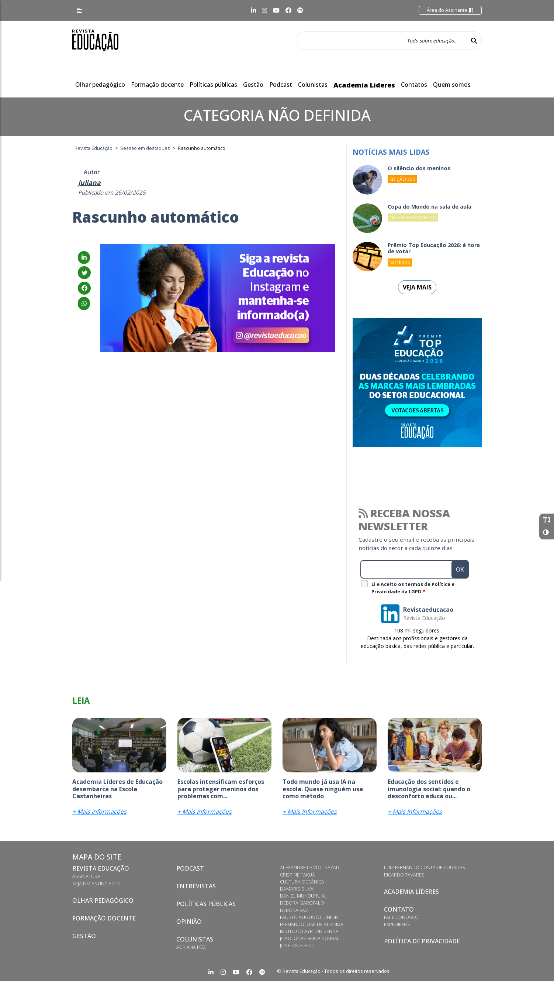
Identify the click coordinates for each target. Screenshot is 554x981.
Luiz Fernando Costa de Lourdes (424, 867)
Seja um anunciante (96, 883)
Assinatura (86, 876)
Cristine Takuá (297, 874)
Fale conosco (401, 917)
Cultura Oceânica (302, 881)
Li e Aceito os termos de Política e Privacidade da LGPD (412, 588)
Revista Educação (100, 868)
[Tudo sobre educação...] (382, 40)
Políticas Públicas (206, 904)
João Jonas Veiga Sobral (310, 938)
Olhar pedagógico (100, 84)
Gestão (253, 84)
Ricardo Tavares (404, 874)
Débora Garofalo (302, 902)
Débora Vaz (294, 910)
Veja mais (417, 287)
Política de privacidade (422, 941)
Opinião (189, 921)
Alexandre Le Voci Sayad (309, 867)
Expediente (397, 924)
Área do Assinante (450, 10)
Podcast (280, 84)
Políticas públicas (213, 84)
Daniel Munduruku (303, 895)
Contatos (414, 84)
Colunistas (313, 84)
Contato (399, 909)
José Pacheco (296, 945)
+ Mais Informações (99, 811)
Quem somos (452, 84)
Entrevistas (196, 886)
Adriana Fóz (191, 947)
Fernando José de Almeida (311, 924)
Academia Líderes (364, 84)
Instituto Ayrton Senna (309, 931)
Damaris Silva (297, 888)
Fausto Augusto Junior (309, 917)
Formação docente (157, 84)
